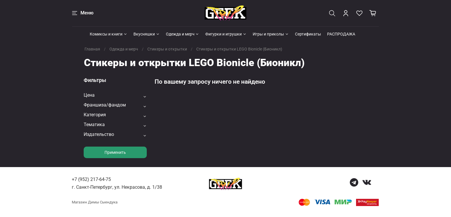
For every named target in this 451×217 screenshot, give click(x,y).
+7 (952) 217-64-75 (91, 179)
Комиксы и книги (108, 34)
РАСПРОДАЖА (341, 34)
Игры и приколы (271, 34)
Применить (115, 152)
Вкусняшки (146, 34)
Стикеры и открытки (167, 49)
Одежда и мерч (182, 34)
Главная (92, 49)
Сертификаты (308, 34)
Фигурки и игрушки (226, 34)
